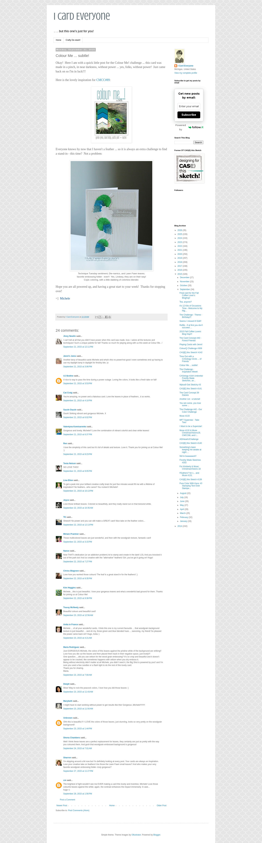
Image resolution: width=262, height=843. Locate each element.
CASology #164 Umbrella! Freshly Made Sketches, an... (191, 378)
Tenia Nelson (69, 463)
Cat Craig (67, 393)
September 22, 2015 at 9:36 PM (77, 598)
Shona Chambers (71, 737)
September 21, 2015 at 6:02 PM (77, 417)
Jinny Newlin (69, 336)
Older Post (161, 805)
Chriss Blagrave (71, 571)
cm (64, 780)
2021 (180, 250)
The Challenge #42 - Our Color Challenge (190, 410)
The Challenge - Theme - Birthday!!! (190, 316)
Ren (65, 443)
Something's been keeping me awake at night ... (190, 449)
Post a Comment (67, 800)
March (183, 513)
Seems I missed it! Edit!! (190, 321)
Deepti (66, 684)
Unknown (67, 718)
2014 (180, 526)
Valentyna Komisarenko (74, 426)
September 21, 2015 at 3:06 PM (77, 366)
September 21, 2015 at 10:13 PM (78, 491)
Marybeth (67, 701)
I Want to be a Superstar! (190, 426)
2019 (180, 258)
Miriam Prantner (71, 534)
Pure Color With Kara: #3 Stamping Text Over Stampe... (190, 486)
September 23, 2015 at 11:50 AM (78, 708)
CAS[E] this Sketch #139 (190, 479)
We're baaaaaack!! (187, 456)
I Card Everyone (82, 16)
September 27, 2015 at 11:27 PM (78, 771)
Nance (66, 551)
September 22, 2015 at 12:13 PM (78, 525)
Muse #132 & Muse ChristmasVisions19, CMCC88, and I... (190, 432)
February (184, 517)
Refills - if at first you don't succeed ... (191, 326)
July (182, 497)
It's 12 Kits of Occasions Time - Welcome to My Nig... (190, 308)
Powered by (189, 127)
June (182, 501)
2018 (180, 262)
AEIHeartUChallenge (188, 439)
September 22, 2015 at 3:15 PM (77, 542)
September (185, 289)
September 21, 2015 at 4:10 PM (77, 400)
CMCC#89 (103, 80)
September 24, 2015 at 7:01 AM (77, 748)
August (183, 493)
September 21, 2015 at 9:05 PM (77, 471)
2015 (180, 274)
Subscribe (189, 114)
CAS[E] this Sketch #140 (190, 443)
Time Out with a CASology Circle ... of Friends (190, 359)
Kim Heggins (69, 587)
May (182, 505)
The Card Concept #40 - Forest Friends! (190, 339)
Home (58, 40)
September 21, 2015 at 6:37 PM (77, 434)
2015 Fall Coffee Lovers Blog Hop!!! (190, 332)
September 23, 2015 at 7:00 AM (77, 675)
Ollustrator (136, 835)
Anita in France (70, 624)
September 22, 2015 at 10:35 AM (78, 508)
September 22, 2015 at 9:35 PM (77, 578)
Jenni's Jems (69, 356)
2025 (180, 234)
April (182, 509)
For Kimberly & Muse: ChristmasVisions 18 (190, 467)
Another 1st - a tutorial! (189, 399)
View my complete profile (185, 73)
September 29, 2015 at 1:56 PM (77, 794)
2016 (180, 270)
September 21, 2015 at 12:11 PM (78, 347)
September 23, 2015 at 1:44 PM (77, 728)
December (185, 277)
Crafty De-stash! (73, 40)
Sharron (67, 757)
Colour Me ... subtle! (188, 365)
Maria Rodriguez (71, 647)
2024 (180, 238)
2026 (180, 230)
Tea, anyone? (185, 302)
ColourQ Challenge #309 (190, 348)
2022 (180, 246)
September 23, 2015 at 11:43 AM (78, 692)
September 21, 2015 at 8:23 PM (77, 454)
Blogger (156, 835)
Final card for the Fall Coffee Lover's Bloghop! (189, 295)
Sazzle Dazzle (69, 410)
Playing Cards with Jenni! (190, 344)
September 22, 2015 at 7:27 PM (77, 561)
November (185, 281)
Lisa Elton (68, 480)
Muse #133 (184, 416)
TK (64, 517)
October (184, 285)
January (184, 521)
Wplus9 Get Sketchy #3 (190, 384)
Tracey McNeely (71, 607)
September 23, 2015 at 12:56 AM (78, 615)
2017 (180, 266)
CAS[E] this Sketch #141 (190, 388)
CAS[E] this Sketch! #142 (190, 352)
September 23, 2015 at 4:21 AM (77, 638)
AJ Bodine (68, 376)
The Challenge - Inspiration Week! (188, 370)
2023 (180, 242)
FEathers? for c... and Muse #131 (189, 474)
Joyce (66, 500)
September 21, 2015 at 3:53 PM (77, 383)
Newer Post (61, 805)
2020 (180, 254)
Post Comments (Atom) (78, 810)
